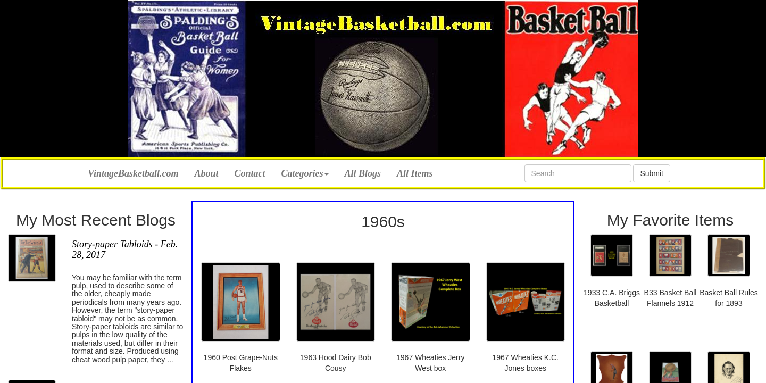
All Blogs (363, 173)
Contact (250, 173)
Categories (305, 173)
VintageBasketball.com (133, 172)
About (207, 173)
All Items (415, 173)
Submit (651, 173)
